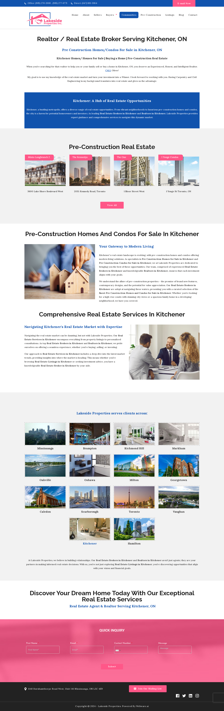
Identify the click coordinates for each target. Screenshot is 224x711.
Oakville (45, 480)
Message (162, 642)
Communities (129, 15)
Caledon (45, 511)
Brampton (90, 448)
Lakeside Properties (109, 704)
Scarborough (89, 511)
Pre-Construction (151, 15)
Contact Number (123, 642)
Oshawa (89, 480)
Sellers (98, 15)
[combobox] (117, 649)
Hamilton (134, 543)
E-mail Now (184, 3)
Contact (192, 15)
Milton (134, 480)
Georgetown (178, 480)
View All (112, 205)
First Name (32, 642)
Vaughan (179, 511)
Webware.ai (142, 704)
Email (73, 642)
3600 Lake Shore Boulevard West (45, 191)
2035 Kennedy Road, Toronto (89, 191)
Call (108, 70)
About (86, 15)
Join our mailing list (148, 687)
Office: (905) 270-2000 (39, 3)
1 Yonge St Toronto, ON (178, 191)
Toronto (134, 511)
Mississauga (45, 448)
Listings (170, 15)
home (75, 15)
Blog (181, 15)
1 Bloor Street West (134, 191)
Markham (178, 448)
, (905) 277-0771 (59, 3)
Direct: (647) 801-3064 (85, 3)
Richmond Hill (134, 448)
